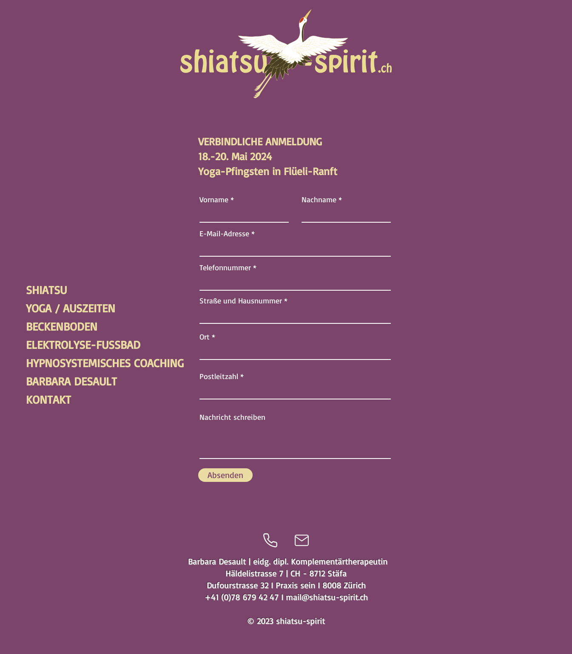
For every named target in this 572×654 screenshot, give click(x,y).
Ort (204, 336)
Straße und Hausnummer (240, 300)
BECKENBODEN (55, 326)
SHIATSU (46, 290)
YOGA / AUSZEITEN (55, 308)
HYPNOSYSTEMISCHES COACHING (55, 363)
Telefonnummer (225, 267)
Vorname (213, 199)
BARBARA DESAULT (55, 381)
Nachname (319, 199)
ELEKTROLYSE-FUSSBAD (55, 344)
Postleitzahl (218, 376)
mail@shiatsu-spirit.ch (327, 597)
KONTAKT (48, 399)
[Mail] (301, 540)
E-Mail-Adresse (224, 233)
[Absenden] (225, 475)
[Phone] (270, 540)
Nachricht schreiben (232, 417)
